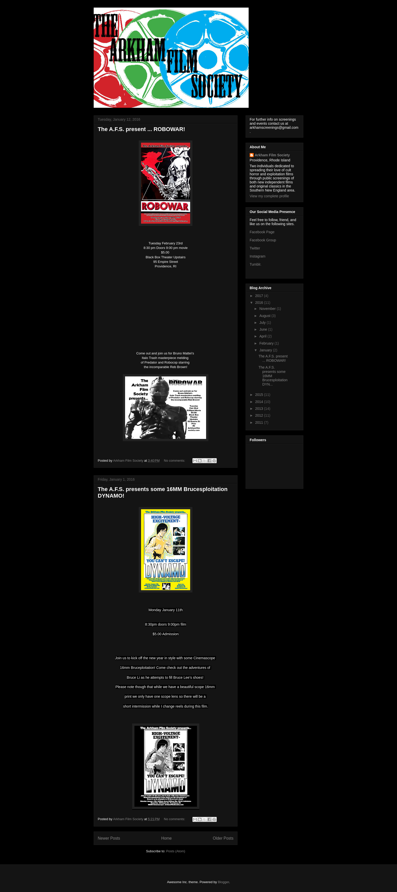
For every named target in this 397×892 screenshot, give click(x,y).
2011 (259, 422)
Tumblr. (255, 264)
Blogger (223, 882)
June (263, 329)
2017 (259, 296)
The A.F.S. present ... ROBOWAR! (141, 129)
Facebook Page (262, 232)
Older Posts (223, 838)
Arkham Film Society (272, 155)
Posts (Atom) (175, 851)
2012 (259, 415)
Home (166, 838)
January (266, 350)
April (263, 336)
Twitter (255, 248)
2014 (259, 402)
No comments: (175, 460)
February (266, 343)
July (263, 323)
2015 (259, 395)
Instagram (257, 256)
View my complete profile (269, 196)
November (267, 309)
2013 (259, 409)
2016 (259, 303)
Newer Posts (109, 838)
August (265, 316)
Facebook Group (263, 240)
